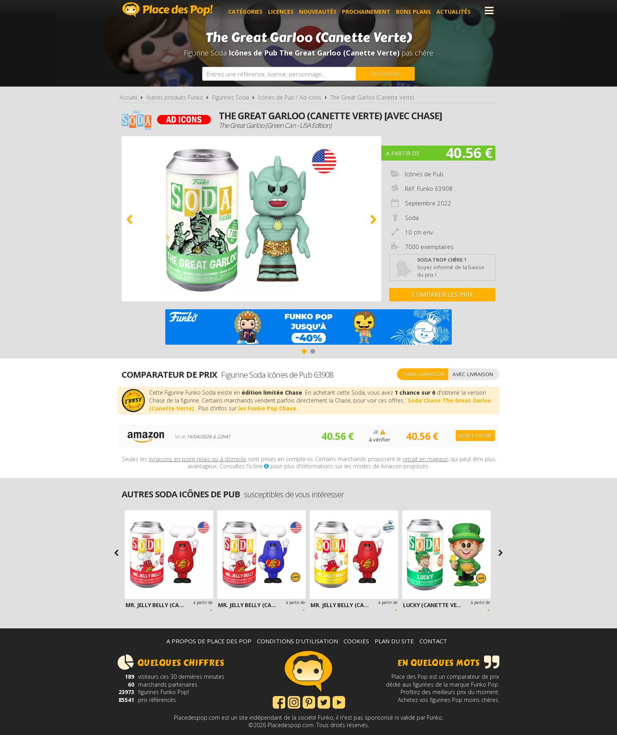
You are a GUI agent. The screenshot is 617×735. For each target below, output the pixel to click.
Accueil (128, 97)
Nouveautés (320, 10)
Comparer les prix (442, 294)
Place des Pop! (168, 10)
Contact (433, 641)
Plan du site (394, 641)
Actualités (456, 10)
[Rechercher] (385, 74)
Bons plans (415, 10)
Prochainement (368, 10)
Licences (283, 10)
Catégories (248, 10)
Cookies (356, 641)
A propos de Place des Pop (208, 641)
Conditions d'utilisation (297, 641)
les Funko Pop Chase (267, 408)
